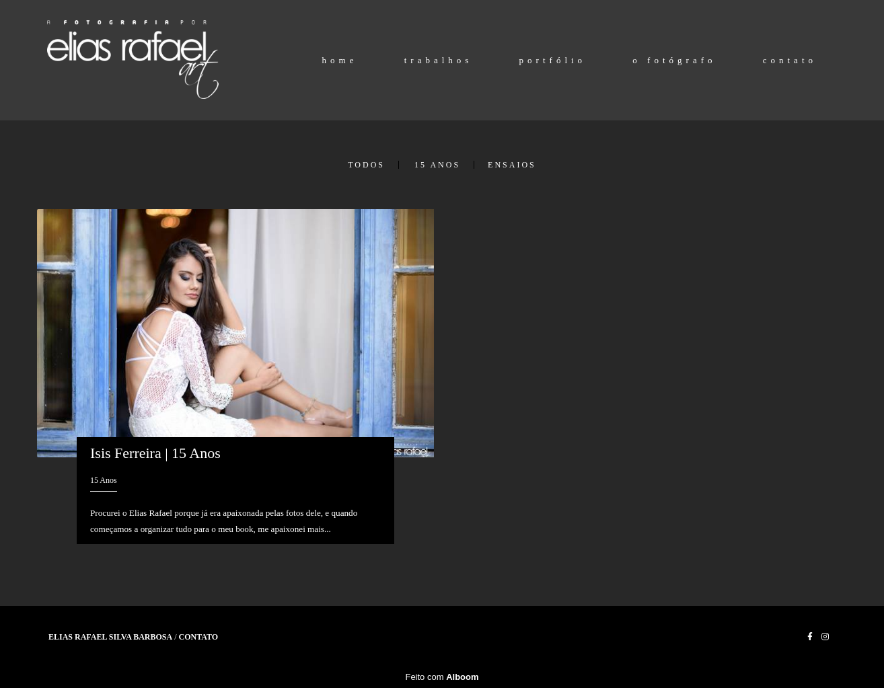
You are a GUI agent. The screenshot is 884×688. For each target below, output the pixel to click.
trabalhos (438, 60)
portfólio (553, 60)
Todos (366, 165)
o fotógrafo (674, 60)
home (340, 60)
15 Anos (437, 165)
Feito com (441, 677)
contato (790, 60)
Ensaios (512, 165)
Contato (199, 637)
